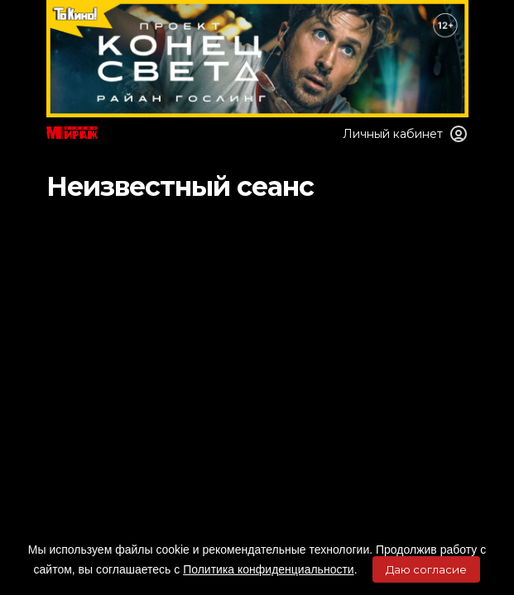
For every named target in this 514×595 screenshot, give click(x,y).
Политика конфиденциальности (268, 569)
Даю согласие (426, 569)
